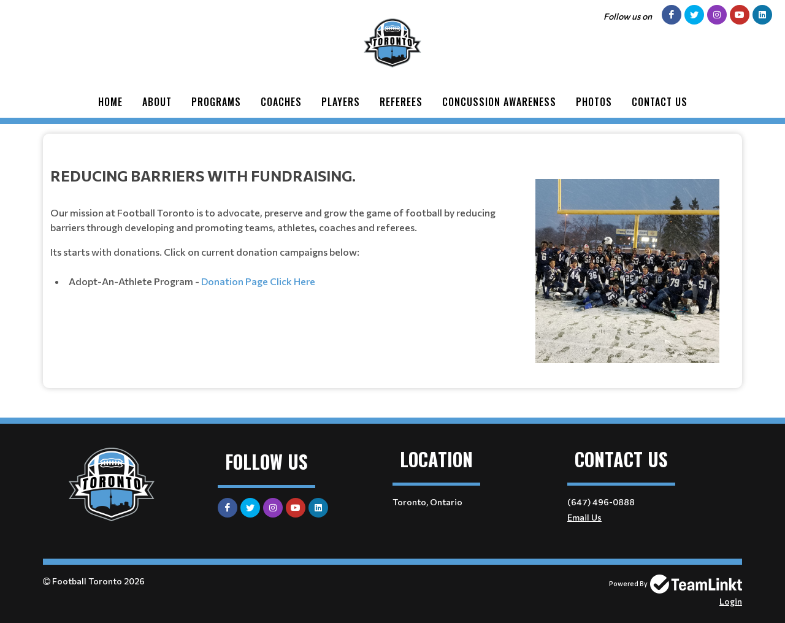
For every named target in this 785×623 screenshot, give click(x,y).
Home (110, 101)
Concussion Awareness (499, 101)
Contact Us (659, 101)
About (157, 101)
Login (730, 601)
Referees (401, 101)
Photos (594, 101)
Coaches (281, 101)
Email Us (584, 517)
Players (340, 101)
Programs (216, 101)
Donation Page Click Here (258, 281)
